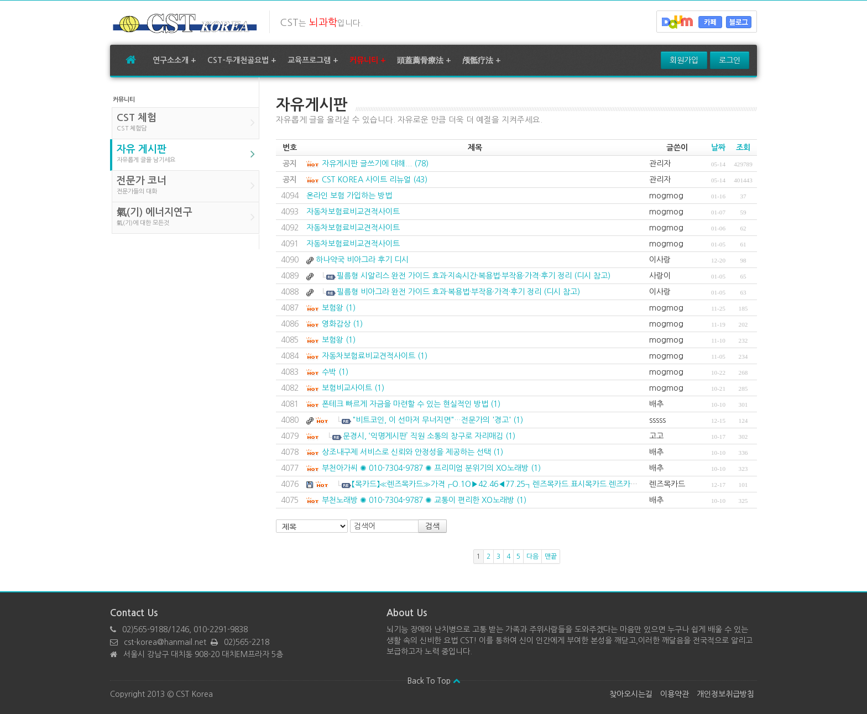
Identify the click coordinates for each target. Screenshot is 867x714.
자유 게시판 (188, 155)
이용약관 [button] (674, 694)
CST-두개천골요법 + (241, 60)
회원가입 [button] (684, 60)
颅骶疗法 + (481, 60)
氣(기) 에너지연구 (188, 218)
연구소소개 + (174, 60)
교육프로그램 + (313, 60)
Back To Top (434, 681)
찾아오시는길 (630, 694)
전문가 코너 (188, 186)
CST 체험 (188, 123)
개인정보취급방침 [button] (725, 694)
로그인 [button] (729, 60)
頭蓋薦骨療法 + (424, 60)
